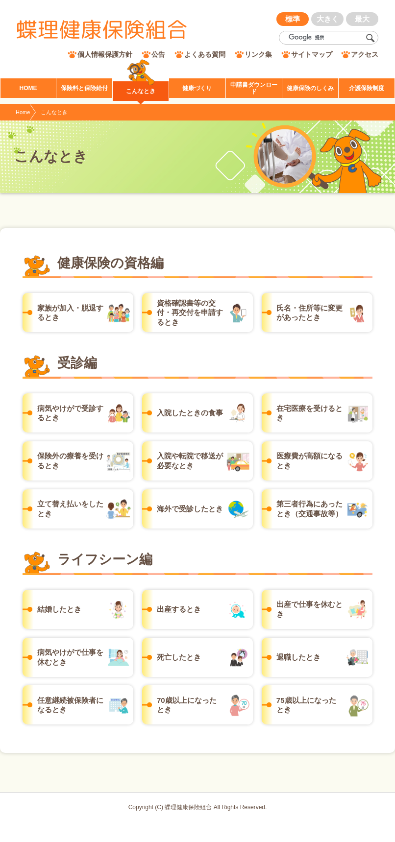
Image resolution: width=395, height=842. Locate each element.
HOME (28, 88)
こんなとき (54, 112)
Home (23, 112)
